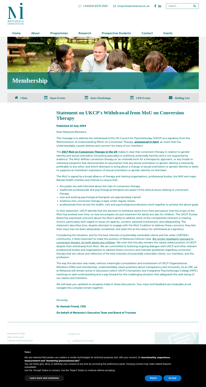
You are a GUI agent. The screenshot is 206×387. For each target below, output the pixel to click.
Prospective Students (116, 33)
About (35, 33)
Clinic (21, 98)
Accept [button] (172, 378)
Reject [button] (153, 378)
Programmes (59, 33)
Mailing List (179, 98)
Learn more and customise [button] (44, 378)
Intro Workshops (98, 98)
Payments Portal (16, 333)
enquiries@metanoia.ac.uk (131, 6)
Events (167, 33)
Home (16, 33)
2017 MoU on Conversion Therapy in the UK (89, 151)
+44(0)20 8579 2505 (93, 6)
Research (84, 33)
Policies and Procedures (20, 340)
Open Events (54, 98)
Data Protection (15, 337)
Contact (147, 33)
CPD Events (140, 98)
